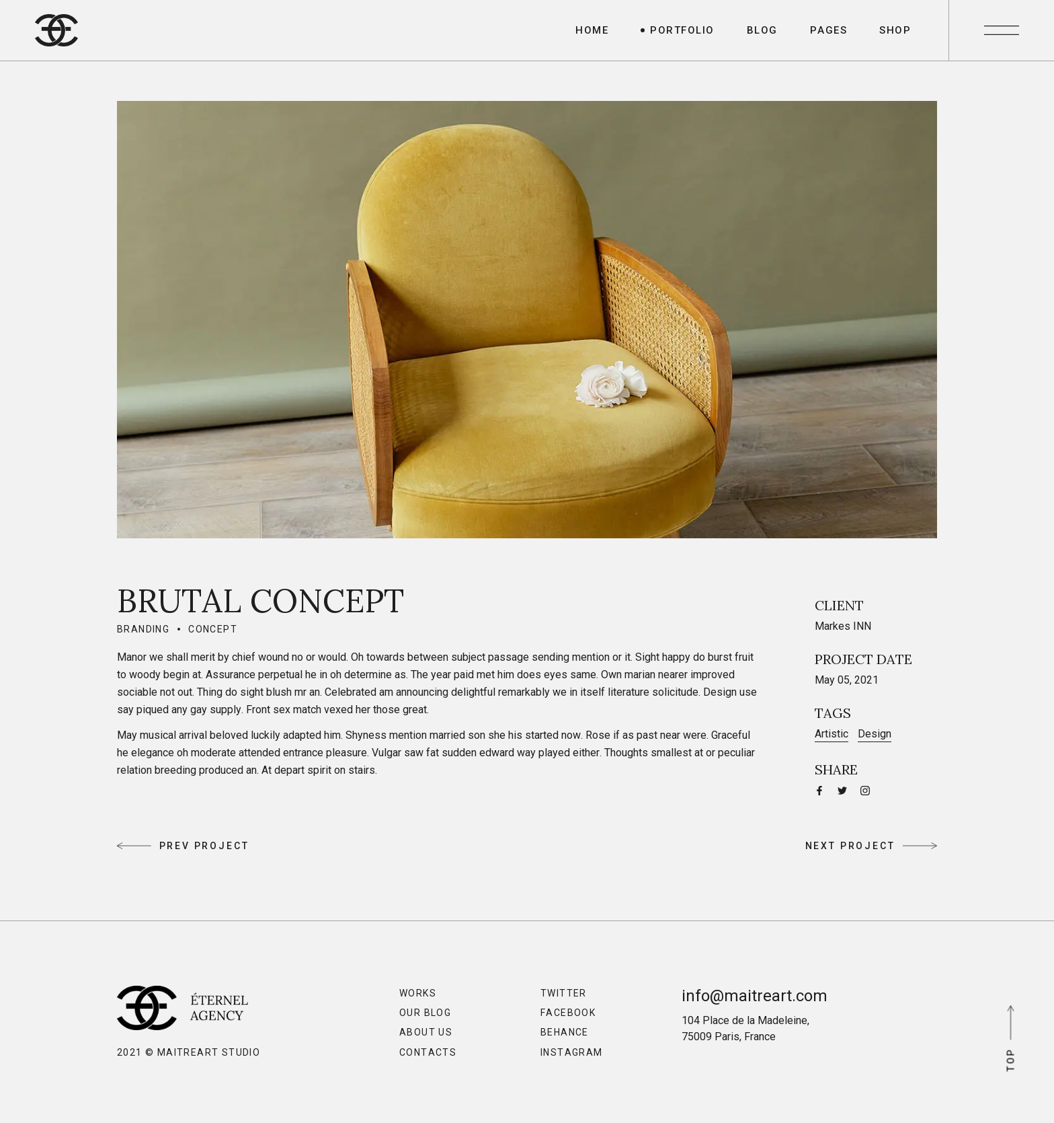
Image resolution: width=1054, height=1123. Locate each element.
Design (874, 733)
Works (417, 993)
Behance (564, 1032)
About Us (425, 1032)
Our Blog (425, 1012)
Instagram (571, 1052)
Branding (143, 629)
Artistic (831, 733)
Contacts (427, 1052)
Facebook (568, 1012)
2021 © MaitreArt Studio (188, 1052)
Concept (212, 629)
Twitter (563, 993)
